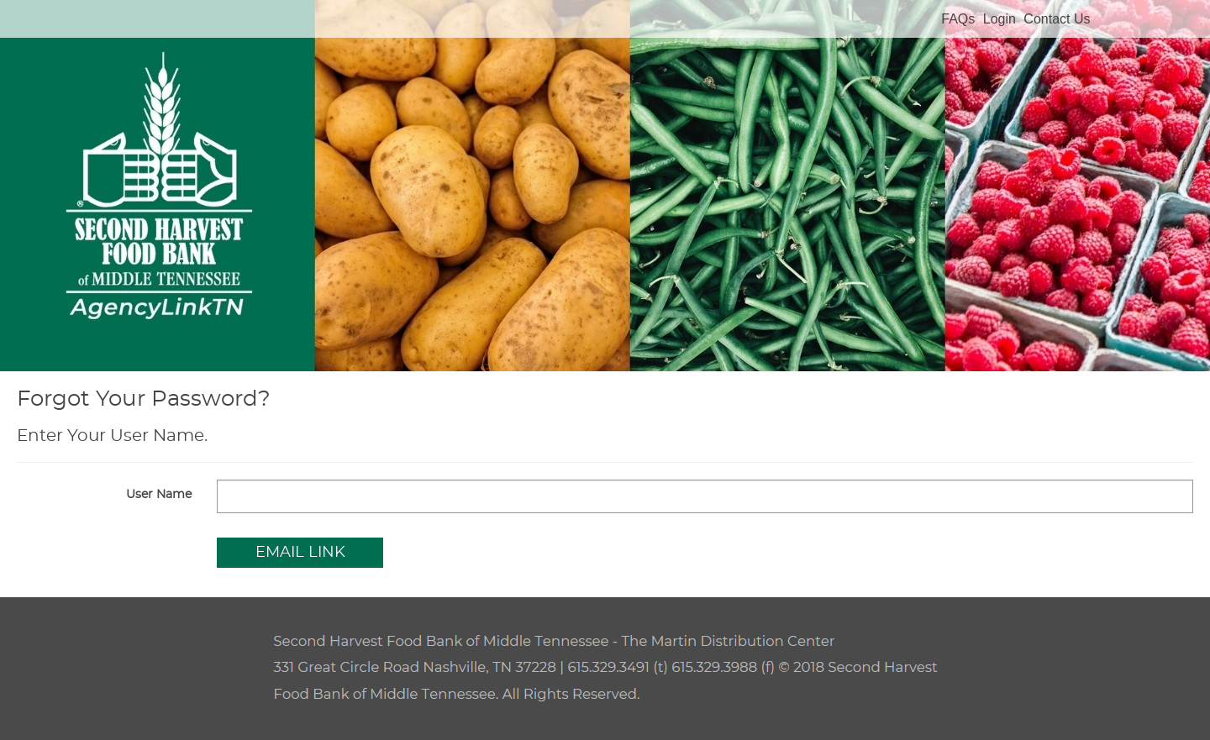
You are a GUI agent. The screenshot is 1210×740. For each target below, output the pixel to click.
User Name (159, 495)
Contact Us (1056, 19)
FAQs (958, 19)
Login (999, 19)
